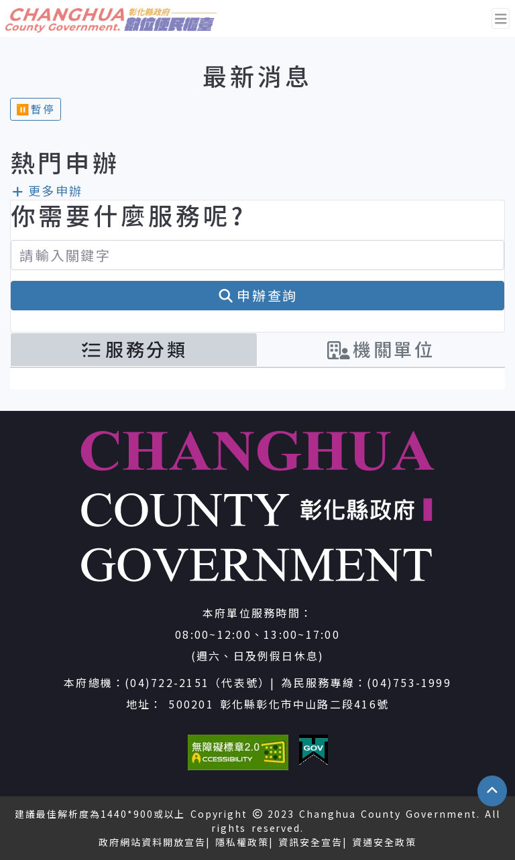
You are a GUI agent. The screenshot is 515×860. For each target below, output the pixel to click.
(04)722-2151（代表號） (197, 682)
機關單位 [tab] (381, 349)
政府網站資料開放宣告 (152, 842)
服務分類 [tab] (134, 349)
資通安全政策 (384, 842)
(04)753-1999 (409, 682)
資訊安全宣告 (310, 842)
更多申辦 (46, 190)
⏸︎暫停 (35, 109)
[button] (492, 791)
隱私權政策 (242, 842)
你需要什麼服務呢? (128, 214)
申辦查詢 (257, 295)
